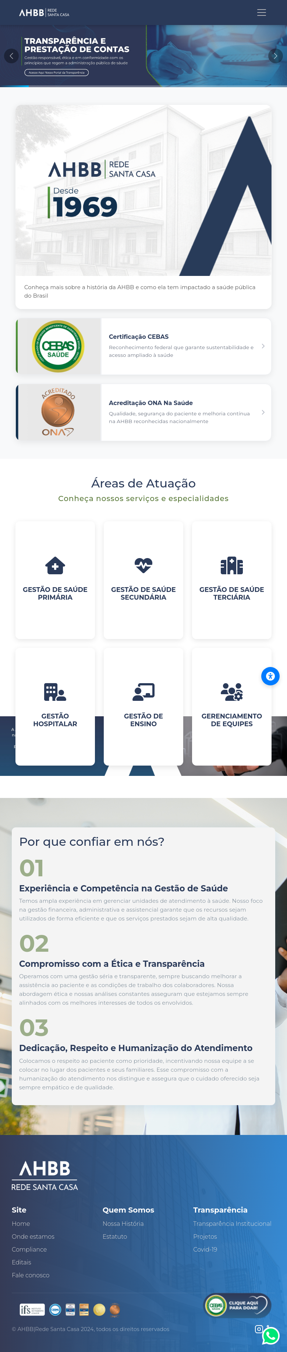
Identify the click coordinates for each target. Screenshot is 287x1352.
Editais (21, 1262)
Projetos (205, 1236)
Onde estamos (33, 1236)
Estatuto (115, 1236)
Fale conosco (31, 1275)
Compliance (29, 1249)
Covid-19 (205, 1249)
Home (21, 1223)
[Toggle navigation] (262, 12)
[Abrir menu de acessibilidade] (270, 676)
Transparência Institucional (232, 1223)
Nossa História (123, 1223)
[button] (143, 346)
